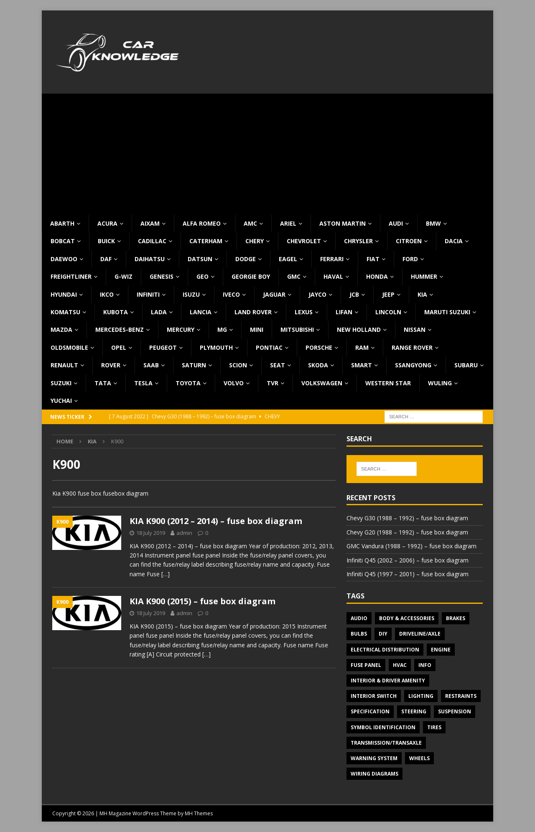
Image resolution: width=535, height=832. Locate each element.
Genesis (161, 276)
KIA (422, 294)
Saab (151, 365)
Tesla (143, 383)
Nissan (414, 329)
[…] (165, 574)
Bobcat (63, 241)
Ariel (288, 223)
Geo (202, 276)
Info (424, 665)
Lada (159, 312)
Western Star (388, 383)
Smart (361, 365)
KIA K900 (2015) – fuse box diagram (202, 601)
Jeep (388, 294)
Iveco (231, 294)
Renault (64, 365)
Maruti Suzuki (447, 312)
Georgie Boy (251, 276)
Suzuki (61, 383)
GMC (294, 276)
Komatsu (65, 312)
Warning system (374, 758)
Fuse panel (366, 665)
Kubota (115, 312)
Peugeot (163, 347)
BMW (433, 223)
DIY (383, 633)
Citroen (409, 241)
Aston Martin (342, 223)
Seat (277, 365)
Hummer (424, 276)
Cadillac (152, 241)
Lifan (344, 312)
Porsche (319, 347)
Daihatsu (150, 259)
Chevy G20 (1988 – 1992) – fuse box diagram (407, 532)
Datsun (200, 259)
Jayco (317, 294)
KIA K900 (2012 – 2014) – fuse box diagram (216, 521)
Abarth (62, 223)
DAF (106, 259)
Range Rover (412, 347)
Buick (106, 241)
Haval (333, 276)
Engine (441, 649)
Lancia (200, 312)
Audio (359, 618)
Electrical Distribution (385, 649)
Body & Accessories (406, 618)
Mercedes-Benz (119, 329)
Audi (396, 223)
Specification (370, 711)
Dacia (454, 241)
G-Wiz (123, 276)
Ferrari (332, 259)
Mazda (61, 329)
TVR (272, 383)
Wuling (440, 383)
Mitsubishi (297, 329)
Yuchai (61, 401)
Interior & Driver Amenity (388, 680)
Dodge (245, 259)
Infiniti (148, 294)
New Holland (359, 329)
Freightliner (71, 276)
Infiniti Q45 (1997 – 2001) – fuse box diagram (407, 574)
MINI (256, 329)
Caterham (205, 241)
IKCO (107, 294)
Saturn (194, 365)
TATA (102, 383)
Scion (238, 365)
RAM (362, 347)
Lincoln (388, 312)
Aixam (150, 223)
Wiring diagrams (374, 773)
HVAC (400, 665)
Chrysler (358, 241)
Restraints (460, 696)
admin (184, 533)
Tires (434, 727)
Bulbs (359, 633)
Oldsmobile (69, 347)
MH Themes (199, 813)
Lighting (420, 696)
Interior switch (374, 696)
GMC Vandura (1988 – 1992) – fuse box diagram (411, 546)
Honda (377, 276)
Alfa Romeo (202, 223)
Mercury (180, 329)
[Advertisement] (267, 152)
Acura (107, 223)
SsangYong (413, 365)
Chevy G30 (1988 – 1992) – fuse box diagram (407, 518)
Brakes (455, 618)
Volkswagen (321, 383)
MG (222, 329)
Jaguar (274, 294)
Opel (118, 347)
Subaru (466, 365)
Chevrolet (304, 241)
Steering (413, 711)
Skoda (318, 365)
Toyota (188, 383)
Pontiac (269, 347)
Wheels (419, 758)
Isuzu (191, 294)
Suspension (454, 711)
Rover (110, 365)
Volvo (234, 383)
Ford (410, 259)
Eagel (288, 259)
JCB (354, 294)
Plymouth (216, 347)
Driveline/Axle (420, 633)
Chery (254, 241)
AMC (250, 223)
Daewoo (64, 259)
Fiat (373, 259)
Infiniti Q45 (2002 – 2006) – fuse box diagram (407, 560)
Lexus (304, 312)
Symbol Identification (383, 727)
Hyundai (64, 294)
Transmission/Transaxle (386, 742)
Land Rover (253, 312)
